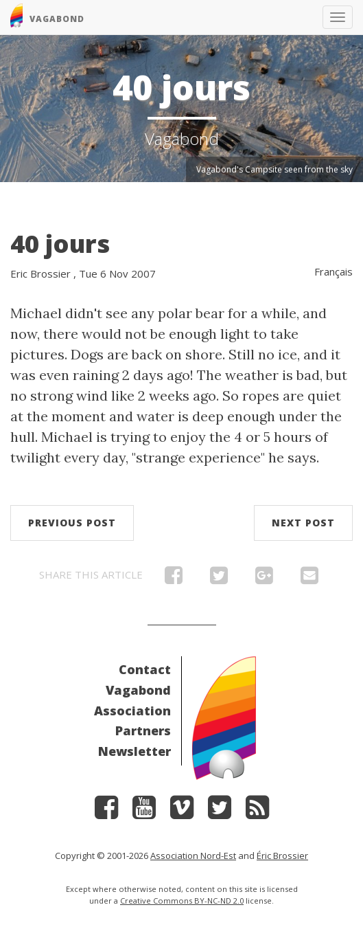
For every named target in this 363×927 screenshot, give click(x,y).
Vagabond (138, 690)
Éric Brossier (282, 855)
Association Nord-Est (193, 855)
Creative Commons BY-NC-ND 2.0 (182, 900)
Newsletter (134, 751)
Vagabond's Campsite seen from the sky (274, 169)
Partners (143, 730)
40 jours (60, 243)
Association (132, 710)
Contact (145, 669)
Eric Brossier (40, 273)
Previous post (72, 522)
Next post (303, 522)
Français (333, 271)
